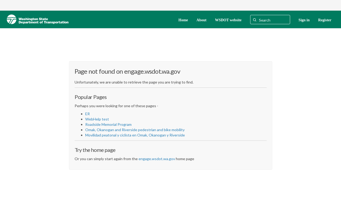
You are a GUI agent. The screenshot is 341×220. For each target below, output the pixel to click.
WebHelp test (97, 119)
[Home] (183, 19)
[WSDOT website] (228, 19)
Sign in (304, 20)
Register (324, 20)
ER (87, 113)
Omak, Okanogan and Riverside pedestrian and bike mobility (135, 129)
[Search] (270, 19)
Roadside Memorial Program (108, 124)
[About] (201, 19)
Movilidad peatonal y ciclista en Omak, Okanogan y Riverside (135, 135)
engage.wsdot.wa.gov (157, 158)
